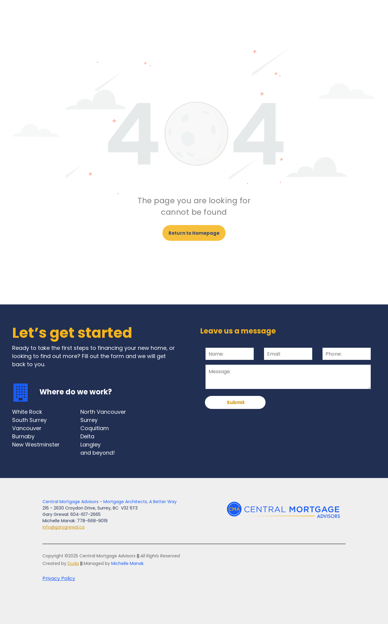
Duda (73, 563)
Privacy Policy (58, 578)
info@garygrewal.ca (63, 527)
